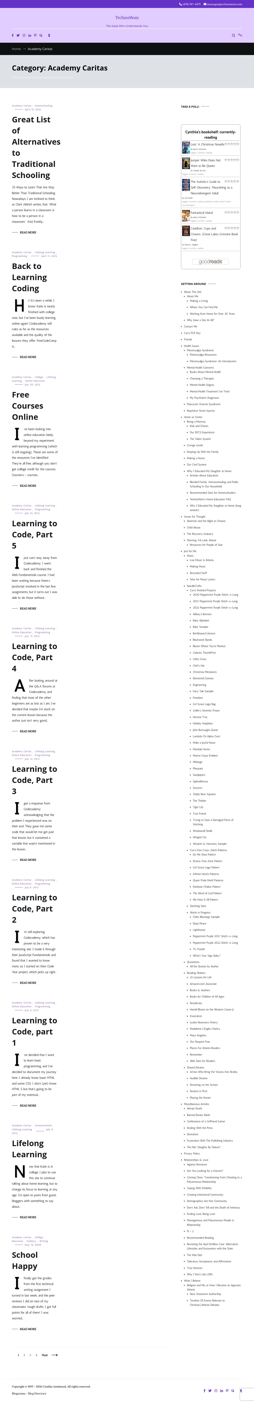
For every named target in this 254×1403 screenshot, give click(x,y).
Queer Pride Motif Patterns (208, 880)
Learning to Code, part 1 (34, 1031)
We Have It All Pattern (205, 899)
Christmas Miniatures (205, 672)
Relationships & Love (196, 1160)
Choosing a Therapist (202, 378)
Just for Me (190, 551)
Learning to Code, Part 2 (34, 908)
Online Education (35, 380)
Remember (196, 1054)
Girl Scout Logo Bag (204, 704)
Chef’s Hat (198, 665)
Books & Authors (200, 990)
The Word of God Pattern (207, 893)
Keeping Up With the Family (203, 452)
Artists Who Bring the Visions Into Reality (214, 1072)
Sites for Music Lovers (202, 579)
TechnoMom (127, 17)
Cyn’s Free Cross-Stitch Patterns (208, 850)
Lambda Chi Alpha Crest (206, 736)
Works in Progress (200, 912)
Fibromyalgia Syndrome (200, 350)
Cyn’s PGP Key (192, 333)
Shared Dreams (195, 1067)
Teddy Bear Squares (204, 794)
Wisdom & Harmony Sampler (210, 844)
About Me (192, 296)
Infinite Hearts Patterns (206, 874)
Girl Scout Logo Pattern (206, 867)
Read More (28, 232)
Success (197, 788)
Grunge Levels (195, 445)
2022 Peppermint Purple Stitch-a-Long (215, 607)
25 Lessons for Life (201, 977)
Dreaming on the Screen (204, 1085)
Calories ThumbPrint (204, 652)
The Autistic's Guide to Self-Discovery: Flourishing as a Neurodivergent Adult (211, 187)
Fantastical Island (202, 213)
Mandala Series (201, 749)
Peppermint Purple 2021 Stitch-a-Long (215, 936)
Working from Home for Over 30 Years (212, 313)
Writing (43, 1241)
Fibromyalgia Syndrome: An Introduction (213, 361)
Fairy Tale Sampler (203, 691)
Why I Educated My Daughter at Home (209, 471)
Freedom (198, 698)
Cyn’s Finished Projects (203, 590)
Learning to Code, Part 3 (34, 779)
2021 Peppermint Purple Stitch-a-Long (215, 601)
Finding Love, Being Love (201, 1214)
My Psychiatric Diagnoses (204, 398)
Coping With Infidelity (199, 1188)
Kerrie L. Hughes (191, 245)
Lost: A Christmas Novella (207, 144)
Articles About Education (204, 475)
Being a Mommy (196, 421)
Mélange (197, 762)
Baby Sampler (200, 627)
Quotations (193, 962)
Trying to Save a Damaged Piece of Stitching (213, 822)
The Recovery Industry (200, 534)
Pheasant (198, 768)
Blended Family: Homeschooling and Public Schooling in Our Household (214, 484)
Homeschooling (44, 105)
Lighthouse (199, 930)
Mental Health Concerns (200, 367)
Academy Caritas (22, 105)
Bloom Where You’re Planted (209, 646)
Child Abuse (193, 527)
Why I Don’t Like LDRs (200, 1274)
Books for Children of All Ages (207, 996)
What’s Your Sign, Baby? (207, 955)
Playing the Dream (200, 1097)
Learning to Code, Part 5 (34, 534)
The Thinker (199, 800)
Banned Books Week (198, 1115)
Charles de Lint (199, 170)
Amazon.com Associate (203, 984)
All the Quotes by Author (204, 966)
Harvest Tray (200, 717)
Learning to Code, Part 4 (34, 657)
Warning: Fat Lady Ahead (201, 540)
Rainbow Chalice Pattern (206, 886)
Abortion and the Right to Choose (206, 521)
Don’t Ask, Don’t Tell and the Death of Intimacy (213, 1207)
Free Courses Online (27, 405)
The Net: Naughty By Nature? (204, 1147)
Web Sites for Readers (202, 1061)
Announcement (43, 1125)
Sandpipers (199, 775)
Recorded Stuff (198, 573)
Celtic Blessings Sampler (206, 917)
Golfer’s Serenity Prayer (206, 710)
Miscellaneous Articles (196, 1104)
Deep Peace (199, 923)
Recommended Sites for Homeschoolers (213, 492)
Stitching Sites (198, 906)
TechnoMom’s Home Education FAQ (210, 499)
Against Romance (197, 1164)
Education (17, 1241)
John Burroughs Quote (205, 730)
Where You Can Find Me (204, 307)
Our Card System (197, 464)
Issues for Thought (194, 516)
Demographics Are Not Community (207, 1201)
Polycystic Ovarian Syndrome (203, 404)
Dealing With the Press (200, 1128)
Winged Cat (199, 837)
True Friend (199, 813)
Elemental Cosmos (203, 678)
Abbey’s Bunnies (202, 614)
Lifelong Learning (45, 252)
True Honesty (194, 1268)
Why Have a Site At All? (200, 320)
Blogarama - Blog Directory (29, 1393)
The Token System (200, 439)
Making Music (198, 566)
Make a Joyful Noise (204, 742)
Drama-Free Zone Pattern (207, 861)
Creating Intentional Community (205, 1194)
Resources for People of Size (206, 545)
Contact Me (190, 326)
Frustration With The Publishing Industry (210, 1140)
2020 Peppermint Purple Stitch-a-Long (215, 594)
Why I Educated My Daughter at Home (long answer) (215, 508)
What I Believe (192, 1280)
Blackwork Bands (202, 640)
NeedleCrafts (194, 586)
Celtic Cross (199, 659)
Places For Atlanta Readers (205, 1048)
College (39, 377)
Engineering (199, 685)
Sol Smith (188, 198)
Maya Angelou (198, 1035)
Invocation (196, 1016)
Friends (188, 339)
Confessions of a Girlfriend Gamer (206, 1121)
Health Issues (191, 346)
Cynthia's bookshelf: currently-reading (210, 135)
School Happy (25, 1260)
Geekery (31, 1241)
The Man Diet (194, 1255)
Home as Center (193, 417)
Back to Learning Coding (29, 277)
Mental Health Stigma (202, 385)
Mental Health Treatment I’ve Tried (209, 391)
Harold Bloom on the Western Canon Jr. (212, 1009)
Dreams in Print (198, 1091)
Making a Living (199, 301)
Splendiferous (200, 781)
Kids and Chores (199, 426)
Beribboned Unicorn (204, 633)
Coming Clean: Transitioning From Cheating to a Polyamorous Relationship (214, 1179)
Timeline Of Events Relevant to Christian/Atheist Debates (207, 1303)
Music (190, 555)
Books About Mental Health (205, 372)
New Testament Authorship (205, 1294)
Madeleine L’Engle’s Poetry (205, 1028)
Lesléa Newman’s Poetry (204, 1022)
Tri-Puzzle (199, 949)
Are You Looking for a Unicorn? (205, 1171)
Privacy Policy (192, 1153)
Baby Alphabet (201, 620)
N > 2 (190, 1231)
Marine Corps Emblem (205, 755)
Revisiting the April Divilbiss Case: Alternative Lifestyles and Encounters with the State (212, 1246)
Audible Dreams (199, 1078)
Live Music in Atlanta (202, 560)
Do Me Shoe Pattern (204, 854)
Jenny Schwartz (199, 149)
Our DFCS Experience (202, 432)
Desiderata (196, 1003)
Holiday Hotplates (203, 723)
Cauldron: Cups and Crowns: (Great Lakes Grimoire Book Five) (214, 234)
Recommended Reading (200, 1237)
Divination (192, 1134)
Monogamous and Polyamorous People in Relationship (210, 1222)
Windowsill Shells (202, 831)
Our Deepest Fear (200, 1041)
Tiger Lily (198, 807)
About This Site (192, 292)
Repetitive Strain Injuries (201, 410)
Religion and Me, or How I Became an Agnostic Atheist (214, 1287)
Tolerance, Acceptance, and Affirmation (209, 1261)
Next (45, 1355)
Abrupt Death (194, 1108)
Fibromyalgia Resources (203, 354)
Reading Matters (196, 973)
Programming (19, 256)
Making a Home (196, 458)
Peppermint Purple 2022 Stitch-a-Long (215, 942)
